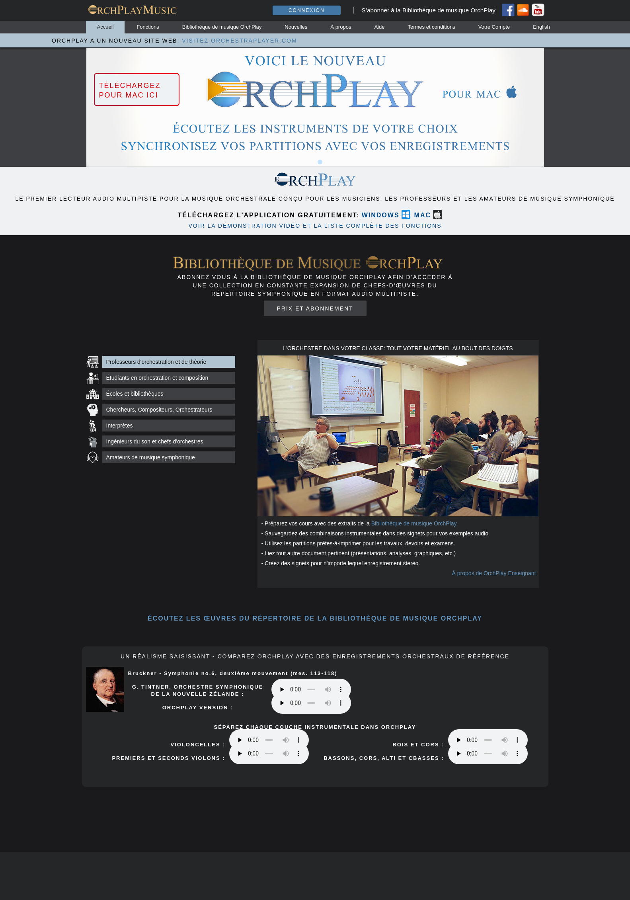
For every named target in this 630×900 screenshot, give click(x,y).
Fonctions (148, 27)
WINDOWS (381, 215)
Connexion (307, 10)
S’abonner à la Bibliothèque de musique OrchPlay (428, 10)
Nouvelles (296, 27)
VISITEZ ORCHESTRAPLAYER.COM (239, 40)
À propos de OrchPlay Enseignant (494, 573)
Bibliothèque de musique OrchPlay (221, 27)
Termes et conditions (431, 27)
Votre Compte (494, 27)
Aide (379, 27)
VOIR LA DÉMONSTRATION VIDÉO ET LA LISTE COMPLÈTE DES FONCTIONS (314, 226)
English (541, 27)
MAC (422, 215)
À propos (340, 27)
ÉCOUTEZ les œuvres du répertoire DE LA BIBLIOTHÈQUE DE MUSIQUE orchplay (315, 618)
